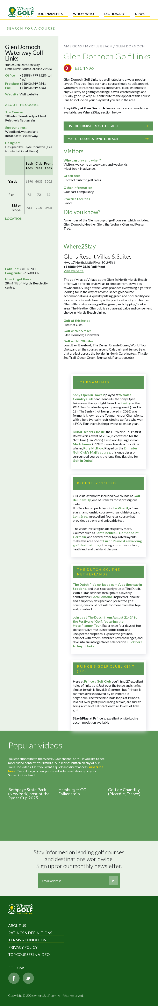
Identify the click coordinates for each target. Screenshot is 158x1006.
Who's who (83, 14)
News (140, 14)
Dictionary (114, 14)
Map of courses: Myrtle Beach (108, 139)
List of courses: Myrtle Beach (108, 126)
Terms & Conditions (28, 940)
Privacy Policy (22, 947)
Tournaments (50, 14)
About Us (17, 925)
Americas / (74, 46)
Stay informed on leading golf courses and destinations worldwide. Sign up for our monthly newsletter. (79, 859)
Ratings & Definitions (30, 932)
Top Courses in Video (29, 954)
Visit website (29, 94)
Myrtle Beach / (100, 46)
